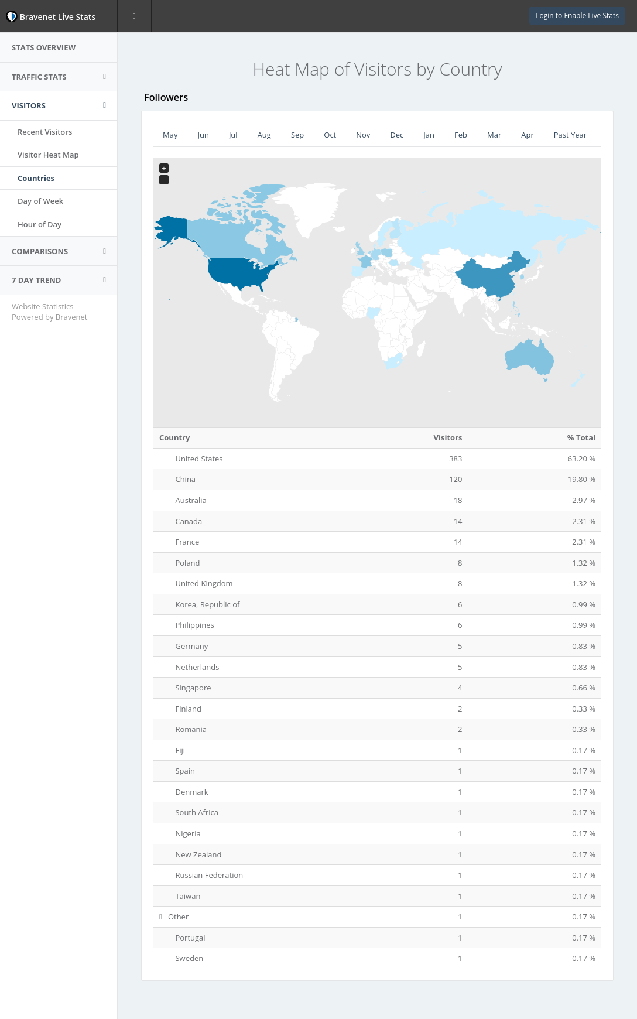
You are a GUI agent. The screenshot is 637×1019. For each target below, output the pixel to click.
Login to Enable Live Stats (577, 15)
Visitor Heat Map (48, 154)
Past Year (570, 134)
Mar (494, 134)
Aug (264, 134)
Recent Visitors (45, 131)
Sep (297, 134)
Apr (527, 134)
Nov (363, 134)
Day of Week (40, 201)
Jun (202, 134)
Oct (330, 134)
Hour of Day (39, 224)
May (170, 134)
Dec (396, 134)
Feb (460, 134)
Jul (233, 134)
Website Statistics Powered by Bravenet (49, 312)
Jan (428, 134)
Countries (36, 178)
